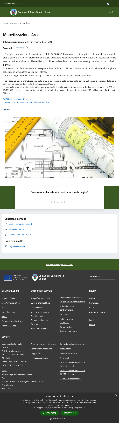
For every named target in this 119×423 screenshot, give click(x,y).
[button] (60, 418)
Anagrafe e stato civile (40, 298)
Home (5, 23)
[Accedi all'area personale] (108, 3)
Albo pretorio (65, 348)
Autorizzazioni (66, 327)
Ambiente (64, 314)
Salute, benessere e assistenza (68, 320)
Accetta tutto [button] (49, 413)
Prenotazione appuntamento (43, 344)
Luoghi (92, 319)
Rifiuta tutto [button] (70, 413)
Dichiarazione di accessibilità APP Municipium (72, 372)
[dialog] (59, 408)
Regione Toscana (11, 3)
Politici (4, 316)
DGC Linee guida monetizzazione (17, 99)
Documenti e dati (9, 325)
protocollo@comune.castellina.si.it (17, 374)
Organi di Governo (9, 298)
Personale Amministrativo (13, 321)
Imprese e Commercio (40, 311)
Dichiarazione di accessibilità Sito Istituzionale (72, 364)
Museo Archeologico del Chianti (59, 264)
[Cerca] (113, 12)
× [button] (116, 395)
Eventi (92, 324)
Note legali (64, 357)
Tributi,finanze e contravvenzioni (67, 308)
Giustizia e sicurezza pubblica (72, 301)
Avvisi (91, 307)
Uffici (4, 307)
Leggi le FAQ (36, 353)
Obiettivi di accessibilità (70, 378)
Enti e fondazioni (9, 311)
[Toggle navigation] (5, 11)
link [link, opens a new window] (84, 408)
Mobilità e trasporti (39, 328)
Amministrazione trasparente (73, 344)
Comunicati (94, 302)
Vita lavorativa (37, 307)
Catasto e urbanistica (40, 320)
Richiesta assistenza (39, 357)
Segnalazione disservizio (41, 348)
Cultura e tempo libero (40, 302)
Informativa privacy (68, 353)
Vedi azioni (8, 109)
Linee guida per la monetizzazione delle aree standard (26, 102)
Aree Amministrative (11, 302)
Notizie (92, 298)
